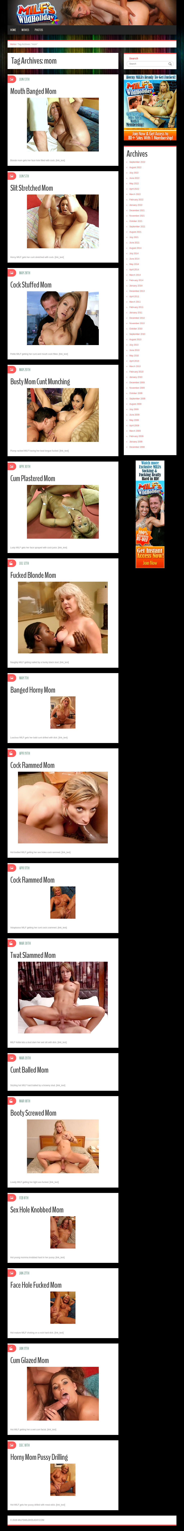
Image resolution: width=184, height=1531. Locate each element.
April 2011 (134, 296)
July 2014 (134, 253)
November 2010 (137, 323)
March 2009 (135, 431)
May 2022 (134, 183)
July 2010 (134, 345)
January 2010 (135, 377)
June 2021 (134, 242)
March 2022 (135, 194)
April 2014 (134, 269)
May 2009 (134, 420)
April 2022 (134, 189)
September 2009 (137, 398)
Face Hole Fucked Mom (35, 1285)
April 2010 (134, 361)
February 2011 (136, 307)
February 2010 (136, 372)
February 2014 (136, 280)
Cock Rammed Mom (32, 765)
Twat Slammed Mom (33, 955)
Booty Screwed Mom (33, 1113)
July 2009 (134, 409)
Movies (25, 30)
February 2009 (136, 436)
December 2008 (137, 447)
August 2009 (135, 404)
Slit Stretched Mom (31, 188)
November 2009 (137, 388)
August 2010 (135, 339)
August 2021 (135, 232)
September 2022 (137, 162)
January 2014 (135, 285)
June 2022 (134, 178)
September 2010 (137, 334)
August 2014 (135, 248)
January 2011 (135, 312)
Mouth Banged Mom (33, 91)
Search (133, 58)
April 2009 (134, 425)
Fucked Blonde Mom (33, 575)
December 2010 (137, 318)
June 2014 (134, 259)
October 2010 (135, 328)
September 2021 (137, 226)
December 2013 (137, 291)
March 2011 (135, 302)
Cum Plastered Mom (32, 478)
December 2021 (137, 210)
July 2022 (134, 173)
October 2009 (135, 393)
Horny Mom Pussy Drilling (39, 1457)
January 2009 (135, 441)
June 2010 (134, 350)
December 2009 (137, 382)
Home (13, 30)
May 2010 (134, 355)
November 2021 (137, 216)
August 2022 (135, 167)
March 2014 (135, 275)
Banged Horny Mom (32, 690)
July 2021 (134, 237)
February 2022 (136, 199)
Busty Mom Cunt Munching (40, 381)
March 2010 (135, 366)
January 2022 (135, 205)
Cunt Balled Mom (29, 1070)
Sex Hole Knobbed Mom (36, 1209)
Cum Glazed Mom (29, 1360)
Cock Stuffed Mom (30, 284)
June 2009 (134, 415)
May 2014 (134, 264)
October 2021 (135, 221)
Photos (39, 30)
